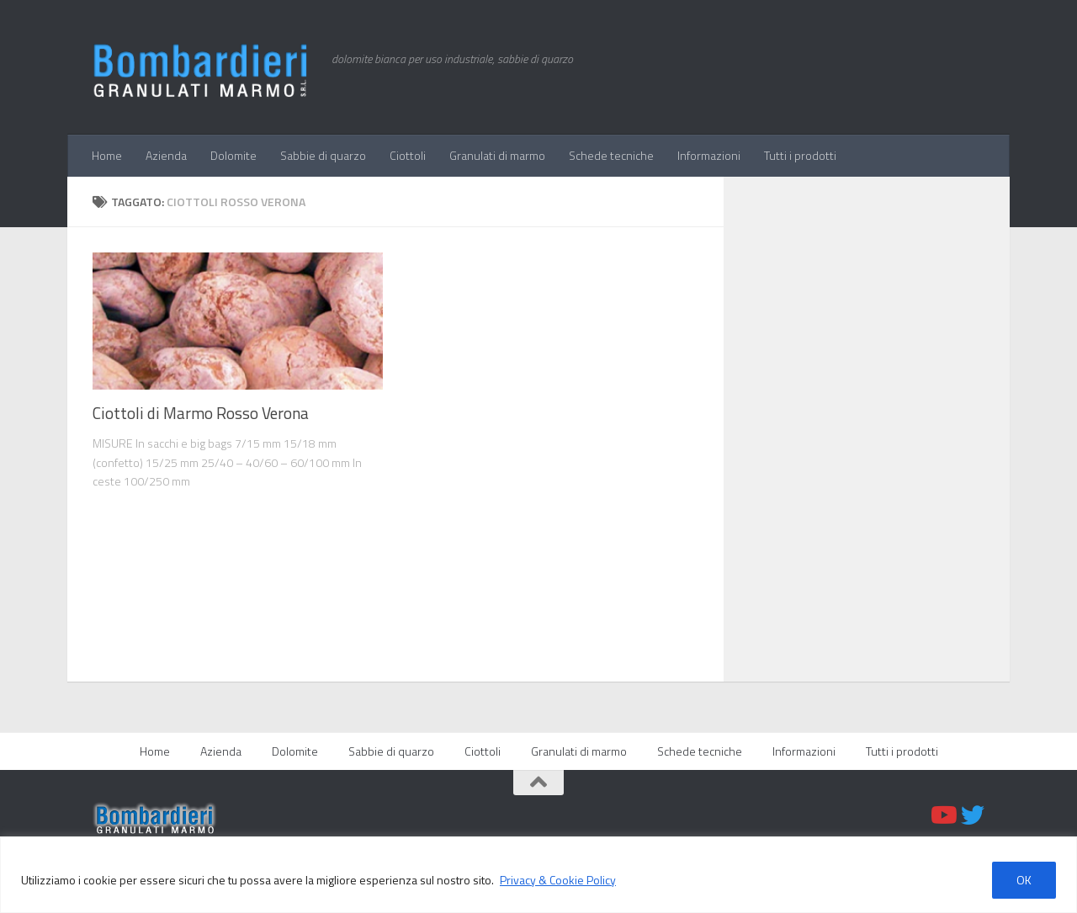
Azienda (166, 155)
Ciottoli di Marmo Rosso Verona (201, 413)
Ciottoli (408, 155)
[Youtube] (942, 815)
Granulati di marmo (497, 155)
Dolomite (233, 155)
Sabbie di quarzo (323, 155)
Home (107, 155)
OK (1024, 880)
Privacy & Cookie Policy (558, 880)
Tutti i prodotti (800, 155)
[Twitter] (972, 815)
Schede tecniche (611, 155)
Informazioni (708, 155)
